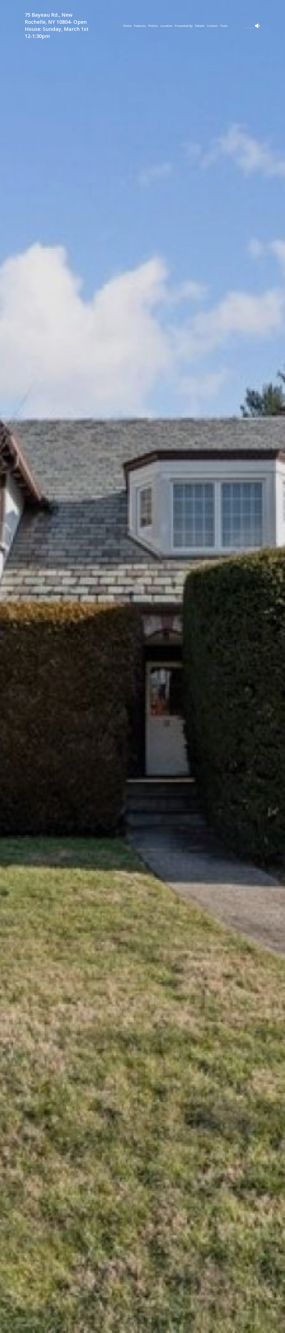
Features (140, 26)
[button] (110, 1324)
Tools (224, 26)
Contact (212, 26)
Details (200, 26)
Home (127, 26)
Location (166, 26)
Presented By (184, 26)
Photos (153, 26)
